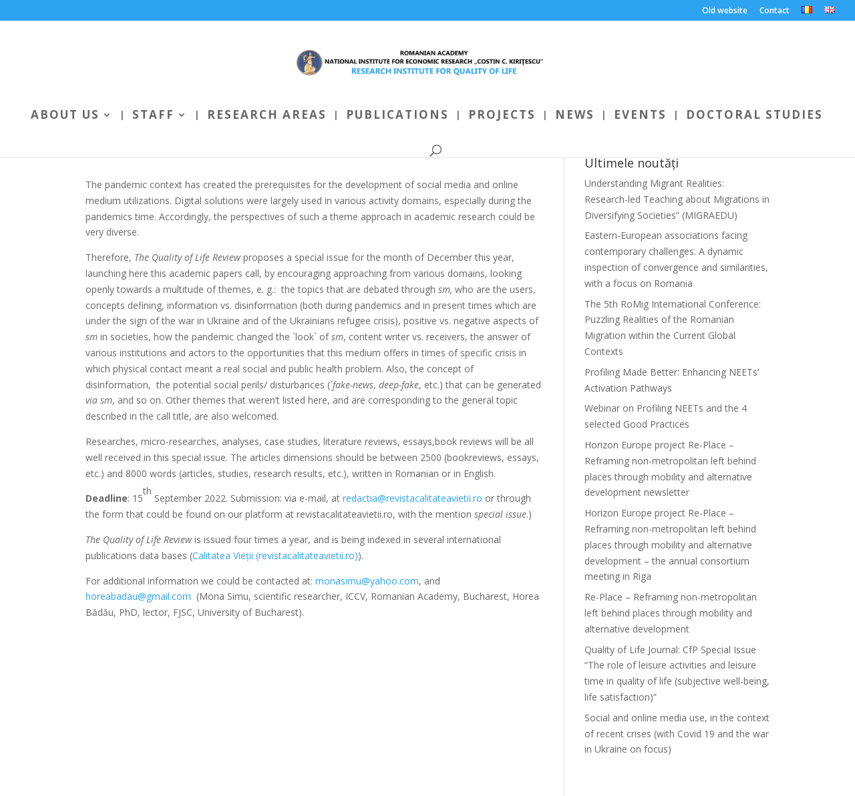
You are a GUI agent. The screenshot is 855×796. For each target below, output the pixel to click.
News (574, 116)
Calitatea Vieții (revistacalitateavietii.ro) (275, 555)
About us (65, 116)
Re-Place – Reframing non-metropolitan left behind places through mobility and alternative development (670, 612)
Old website (724, 11)
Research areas (267, 116)
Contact (774, 11)
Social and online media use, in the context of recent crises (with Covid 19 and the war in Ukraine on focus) (677, 733)
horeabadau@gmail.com (138, 596)
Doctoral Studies (754, 116)
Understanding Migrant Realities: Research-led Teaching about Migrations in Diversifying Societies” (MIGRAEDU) (677, 199)
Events (640, 116)
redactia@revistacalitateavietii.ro (412, 498)
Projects (502, 116)
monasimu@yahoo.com (367, 580)
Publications (397, 116)
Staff (153, 116)
